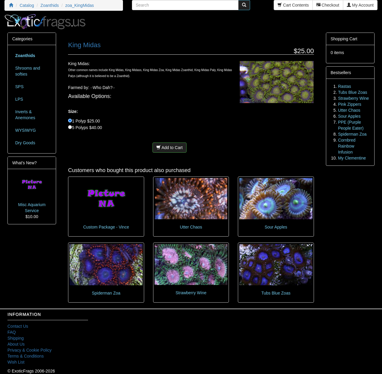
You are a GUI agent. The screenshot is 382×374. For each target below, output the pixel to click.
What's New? (24, 162)
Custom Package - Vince (106, 227)
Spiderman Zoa (106, 293)
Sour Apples (276, 227)
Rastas (344, 86)
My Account (360, 5)
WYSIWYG (25, 130)
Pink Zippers (349, 104)
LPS (19, 99)
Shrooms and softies (27, 71)
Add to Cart (169, 147)
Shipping (15, 338)
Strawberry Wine (190, 292)
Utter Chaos (191, 227)
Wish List (15, 362)
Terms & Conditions (25, 356)
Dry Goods (25, 142)
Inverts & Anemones (25, 114)
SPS (19, 86)
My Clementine (352, 158)
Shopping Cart (344, 38)
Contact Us (17, 326)
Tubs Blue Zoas (276, 293)
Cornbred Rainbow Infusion (346, 146)
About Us (16, 344)
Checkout (327, 5)
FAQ (11, 332)
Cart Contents (293, 5)
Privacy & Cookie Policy (29, 350)
